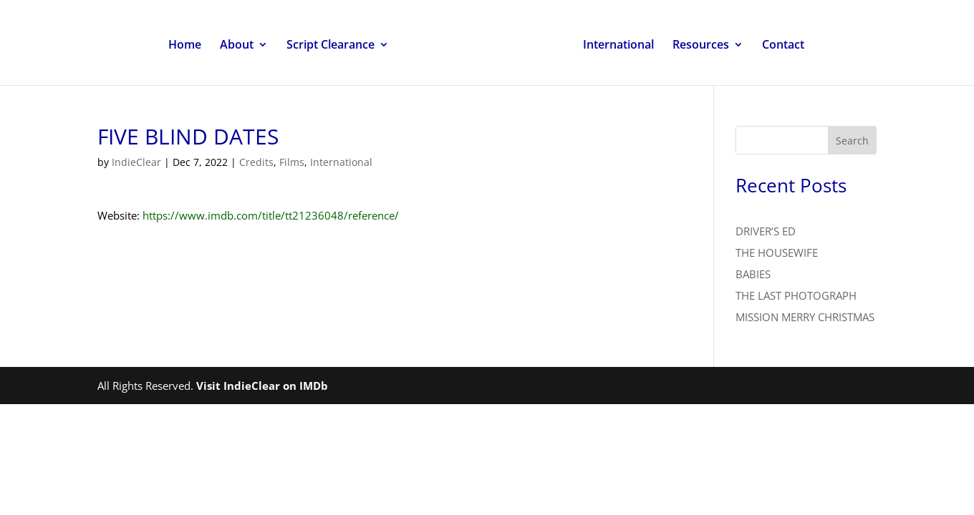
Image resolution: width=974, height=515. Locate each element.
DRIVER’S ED (766, 231)
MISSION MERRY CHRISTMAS (805, 317)
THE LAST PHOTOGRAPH (796, 295)
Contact (783, 45)
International (618, 45)
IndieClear (136, 162)
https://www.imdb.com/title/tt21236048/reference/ (271, 215)
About (237, 45)
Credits (256, 162)
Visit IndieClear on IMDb (262, 385)
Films (291, 162)
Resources (700, 45)
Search (852, 140)
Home (184, 45)
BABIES (753, 274)
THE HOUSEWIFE (777, 252)
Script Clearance (330, 45)
